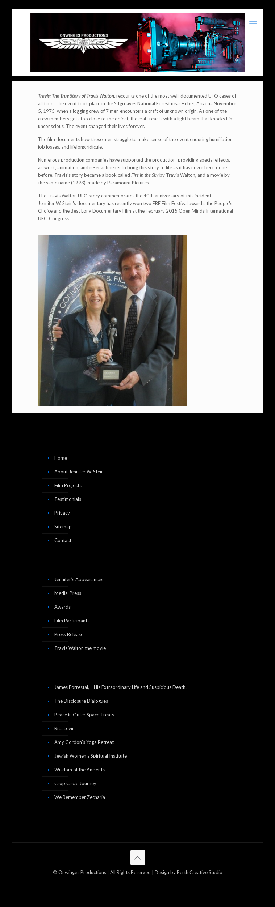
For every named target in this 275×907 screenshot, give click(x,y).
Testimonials (67, 499)
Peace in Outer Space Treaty (84, 714)
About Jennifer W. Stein (79, 471)
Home (60, 458)
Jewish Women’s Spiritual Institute (90, 756)
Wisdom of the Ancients (79, 769)
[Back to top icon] (137, 857)
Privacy (62, 513)
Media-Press (67, 593)
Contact (62, 540)
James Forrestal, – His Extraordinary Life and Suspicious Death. (120, 687)
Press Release (68, 634)
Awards (62, 607)
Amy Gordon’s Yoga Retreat (84, 742)
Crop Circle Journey (75, 783)
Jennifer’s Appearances (78, 579)
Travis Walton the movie (80, 648)
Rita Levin (64, 728)
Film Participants (71, 620)
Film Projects (68, 485)
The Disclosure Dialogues (81, 701)
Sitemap (63, 526)
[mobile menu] (253, 23)
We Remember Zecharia (79, 797)
